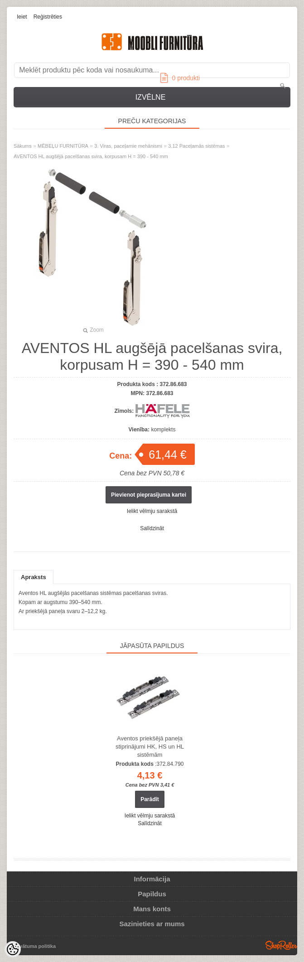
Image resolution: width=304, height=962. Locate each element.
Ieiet (22, 17)
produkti (180, 78)
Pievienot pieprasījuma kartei (148, 495)
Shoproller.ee (281, 945)
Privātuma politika (34, 946)
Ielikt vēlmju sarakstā (152, 511)
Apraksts (33, 577)
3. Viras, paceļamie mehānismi (128, 146)
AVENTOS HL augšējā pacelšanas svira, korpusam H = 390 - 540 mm (91, 156)
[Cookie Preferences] (13, 949)
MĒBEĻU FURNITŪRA (63, 146)
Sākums (23, 146)
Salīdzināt (152, 528)
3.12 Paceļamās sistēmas (196, 146)
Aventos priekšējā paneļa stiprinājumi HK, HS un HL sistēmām (150, 746)
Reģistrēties (48, 17)
